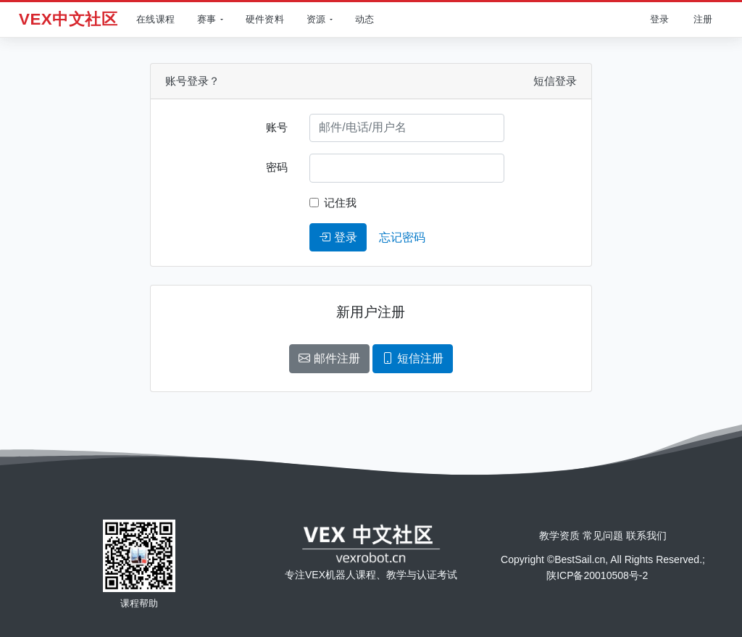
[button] (208, 20)
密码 (277, 167)
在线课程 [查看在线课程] (155, 19)
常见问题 (603, 535)
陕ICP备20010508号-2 (597, 575)
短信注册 (412, 358)
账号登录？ (192, 81)
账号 (277, 127)
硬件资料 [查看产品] (265, 19)
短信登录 (555, 81)
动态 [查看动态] (364, 19)
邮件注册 (329, 358)
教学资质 (559, 535)
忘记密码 (402, 237)
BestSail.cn (579, 559)
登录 (338, 237)
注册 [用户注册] (702, 19)
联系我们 (646, 535)
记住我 (340, 202)
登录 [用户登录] (659, 19)
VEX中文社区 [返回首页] (68, 19)
